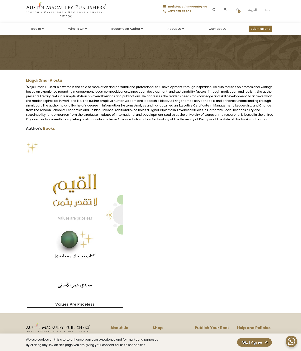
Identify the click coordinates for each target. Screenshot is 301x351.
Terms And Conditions (251, 287)
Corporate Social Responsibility (130, 302)
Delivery (158, 287)
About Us (175, 29)
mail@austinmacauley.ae (185, 6)
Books (37, 29)
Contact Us (218, 29)
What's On (77, 29)
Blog (113, 282)
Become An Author (127, 29)
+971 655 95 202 (177, 11)
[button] (237, 10)
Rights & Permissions (123, 297)
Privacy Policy (246, 277)
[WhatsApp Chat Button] (291, 341)
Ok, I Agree (252, 342)
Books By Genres (163, 282)
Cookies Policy (246, 282)
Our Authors (160, 271)
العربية (252, 10)
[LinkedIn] (83, 321)
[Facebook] (37, 321)
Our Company (119, 271)
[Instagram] (28, 321)
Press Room (117, 287)
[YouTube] (46, 321)
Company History (121, 277)
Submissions (260, 29)
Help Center (244, 271)
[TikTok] (75, 321)
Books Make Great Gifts (168, 277)
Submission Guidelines (209, 277)
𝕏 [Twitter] (56, 321)
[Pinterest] (65, 321)
